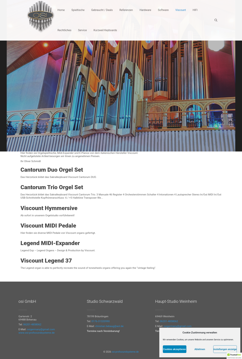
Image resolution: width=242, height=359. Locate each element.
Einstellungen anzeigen (225, 349)
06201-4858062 (32, 324)
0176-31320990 (101, 321)
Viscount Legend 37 (46, 260)
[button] (234, 356)
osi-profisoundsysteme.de (125, 351)
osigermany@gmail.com (41, 329)
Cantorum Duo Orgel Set (52, 169)
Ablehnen (199, 349)
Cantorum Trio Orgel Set (52, 187)
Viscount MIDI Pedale (48, 225)
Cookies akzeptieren (174, 349)
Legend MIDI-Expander (50, 243)
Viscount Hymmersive (49, 208)
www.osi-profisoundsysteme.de (36, 332)
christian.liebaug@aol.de (109, 326)
